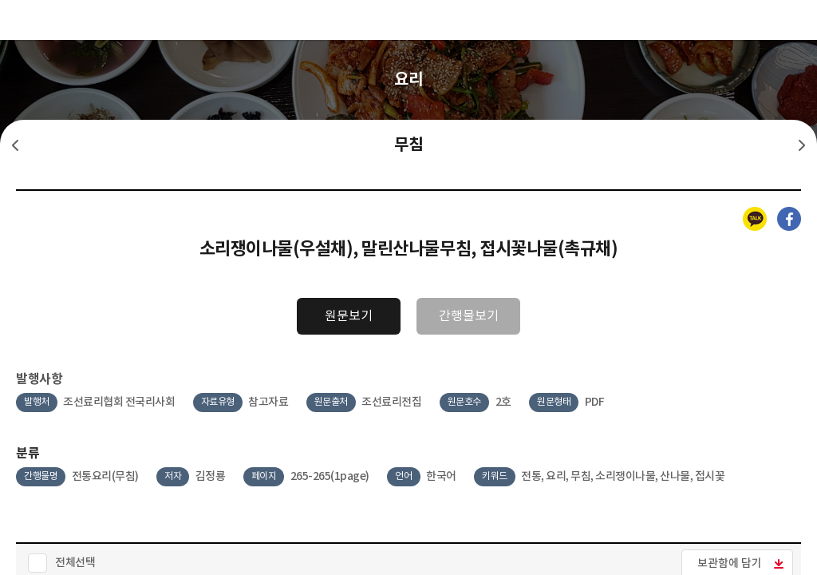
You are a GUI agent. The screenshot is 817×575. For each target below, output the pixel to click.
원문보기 (349, 316)
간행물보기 (469, 316)
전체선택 (75, 562)
